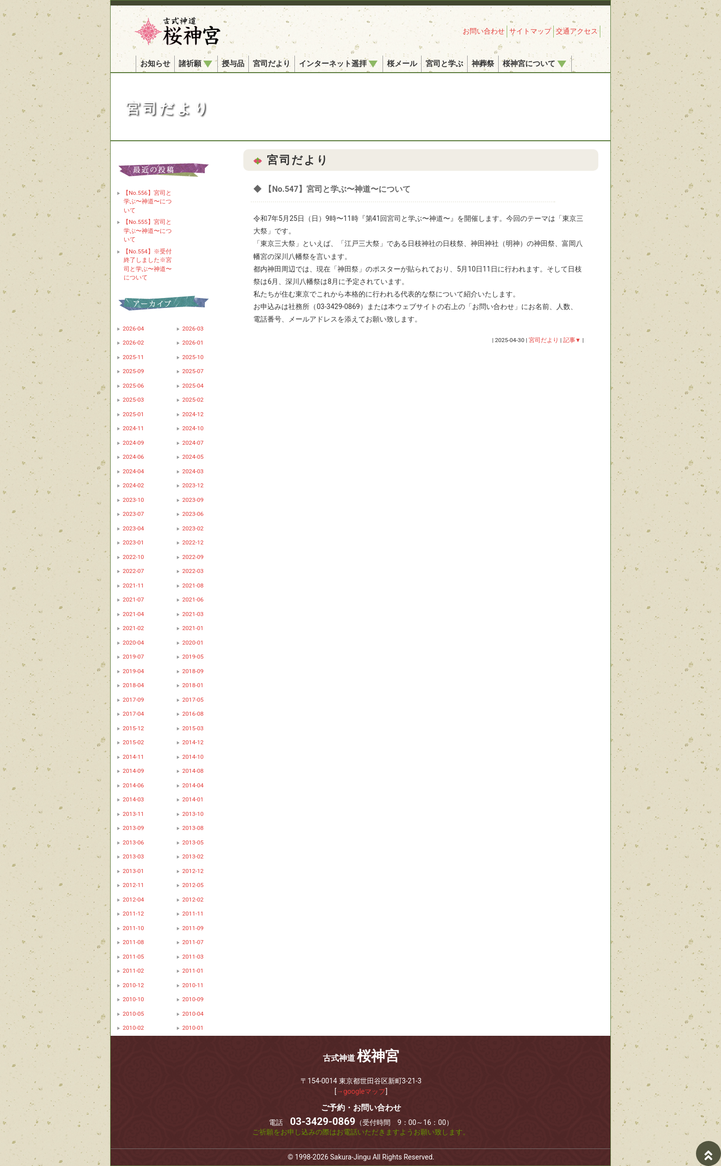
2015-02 (133, 742)
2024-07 (193, 442)
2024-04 (133, 471)
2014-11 (133, 756)
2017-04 (133, 713)
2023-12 (193, 485)
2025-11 (133, 357)
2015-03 (193, 728)
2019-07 (133, 656)
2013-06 (133, 842)
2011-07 (193, 942)
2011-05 (133, 956)
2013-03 (133, 856)
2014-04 (193, 785)
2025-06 (133, 385)
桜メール (402, 64)
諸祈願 (195, 64)
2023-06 (193, 513)
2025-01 (133, 414)
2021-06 (193, 599)
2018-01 (193, 685)
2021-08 (193, 585)
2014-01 (193, 799)
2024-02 (133, 485)
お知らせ (155, 64)
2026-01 (193, 342)
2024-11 (133, 428)
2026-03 (193, 328)
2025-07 (193, 371)
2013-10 (193, 813)
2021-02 (133, 628)
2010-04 (193, 1013)
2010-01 (193, 1027)
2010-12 (133, 985)
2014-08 (193, 770)
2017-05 (193, 699)
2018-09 (193, 671)
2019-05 (193, 656)
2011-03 (193, 956)
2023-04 (133, 528)
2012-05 (193, 885)
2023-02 (193, 528)
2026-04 (133, 328)
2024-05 (193, 456)
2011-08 (133, 942)
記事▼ (572, 340)
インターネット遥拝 (338, 64)
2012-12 (193, 870)
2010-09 (193, 999)
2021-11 (133, 585)
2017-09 (133, 699)
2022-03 (193, 570)
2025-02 (193, 399)
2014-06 (133, 785)
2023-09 (193, 499)
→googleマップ (361, 1091)
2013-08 (193, 827)
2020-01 (193, 642)
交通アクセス (577, 31)
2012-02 (193, 899)
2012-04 (133, 899)
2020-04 (133, 642)
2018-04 (133, 685)
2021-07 (133, 599)
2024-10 (193, 428)
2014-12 (193, 742)
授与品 (233, 64)
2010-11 (193, 985)
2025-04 (193, 385)
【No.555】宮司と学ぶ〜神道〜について (147, 230)
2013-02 (193, 856)
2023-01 (133, 542)
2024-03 (193, 471)
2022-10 (133, 556)
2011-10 (133, 928)
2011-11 (193, 913)
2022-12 (193, 542)
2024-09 (133, 442)
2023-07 (133, 513)
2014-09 (133, 770)
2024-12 (193, 414)
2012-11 (133, 885)
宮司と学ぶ (444, 64)
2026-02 (133, 342)
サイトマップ (530, 31)
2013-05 (193, 842)
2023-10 (133, 499)
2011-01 (193, 970)
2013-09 (133, 827)
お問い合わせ (484, 31)
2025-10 (193, 357)
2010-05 (133, 1013)
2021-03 (193, 614)
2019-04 (133, 671)
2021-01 (193, 628)
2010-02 (133, 1027)
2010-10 (133, 999)
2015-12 (133, 728)
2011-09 (193, 928)
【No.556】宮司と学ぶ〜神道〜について (147, 201)
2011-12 (133, 913)
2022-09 (193, 556)
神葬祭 (483, 64)
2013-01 (133, 870)
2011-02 (133, 970)
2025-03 (133, 399)
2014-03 (133, 799)
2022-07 (133, 570)
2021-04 (133, 614)
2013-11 (133, 813)
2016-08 (193, 713)
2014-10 (193, 756)
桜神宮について (534, 64)
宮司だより (271, 64)
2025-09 (133, 371)
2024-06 (133, 456)
